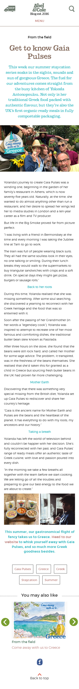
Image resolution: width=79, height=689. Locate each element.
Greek (60, 569)
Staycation (29, 580)
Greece (44, 569)
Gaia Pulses (23, 569)
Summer (51, 580)
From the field (39, 37)
